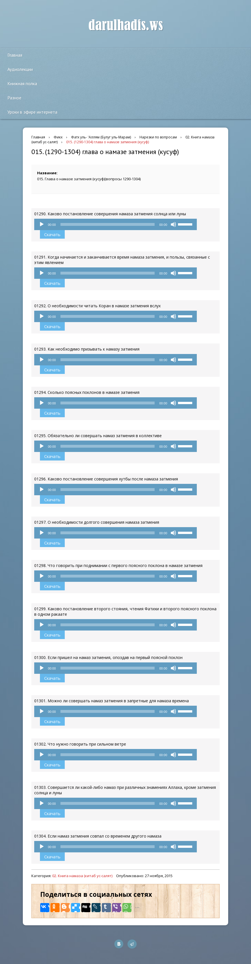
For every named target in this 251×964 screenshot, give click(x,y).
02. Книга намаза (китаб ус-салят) (82, 875)
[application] (115, 224)
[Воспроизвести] (41, 224)
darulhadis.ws (125, 25)
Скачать (52, 234)
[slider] (107, 224)
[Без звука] (173, 224)
